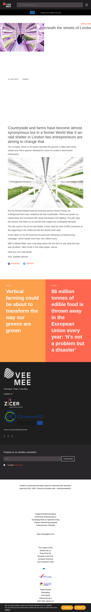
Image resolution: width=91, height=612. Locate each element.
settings (7, 610)
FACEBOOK (14, 264)
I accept (15, 465)
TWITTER (28, 263)
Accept (67, 608)
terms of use (18, 465)
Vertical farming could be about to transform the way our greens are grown (22, 311)
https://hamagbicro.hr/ (45, 534)
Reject (79, 608)
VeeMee (16, 257)
